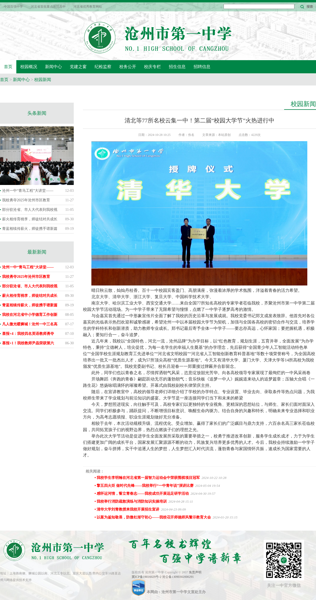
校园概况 (28, 66)
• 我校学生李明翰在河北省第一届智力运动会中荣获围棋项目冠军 (147, 478)
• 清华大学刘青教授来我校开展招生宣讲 (127, 509)
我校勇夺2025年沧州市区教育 (26, 200)
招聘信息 (202, 66)
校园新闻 (42, 79)
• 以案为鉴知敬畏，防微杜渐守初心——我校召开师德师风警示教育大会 (153, 517)
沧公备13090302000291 (178, 577)
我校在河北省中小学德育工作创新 (29, 315)
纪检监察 (103, 66)
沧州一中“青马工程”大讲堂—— (27, 191)
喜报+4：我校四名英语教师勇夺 (28, 334)
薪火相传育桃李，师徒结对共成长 (29, 219)
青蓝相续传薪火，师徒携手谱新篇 (29, 229)
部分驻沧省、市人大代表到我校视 (29, 210)
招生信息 (177, 66)
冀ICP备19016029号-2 (147, 577)
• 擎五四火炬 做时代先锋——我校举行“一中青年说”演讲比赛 (144, 486)
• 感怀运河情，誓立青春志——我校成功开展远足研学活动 (142, 494)
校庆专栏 (152, 66)
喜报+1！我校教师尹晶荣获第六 (28, 343)
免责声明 (195, 572)
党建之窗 (78, 66)
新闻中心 (53, 66)
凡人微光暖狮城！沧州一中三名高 (29, 324)
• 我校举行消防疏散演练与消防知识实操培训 (131, 501)
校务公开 (127, 66)
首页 (8, 66)
